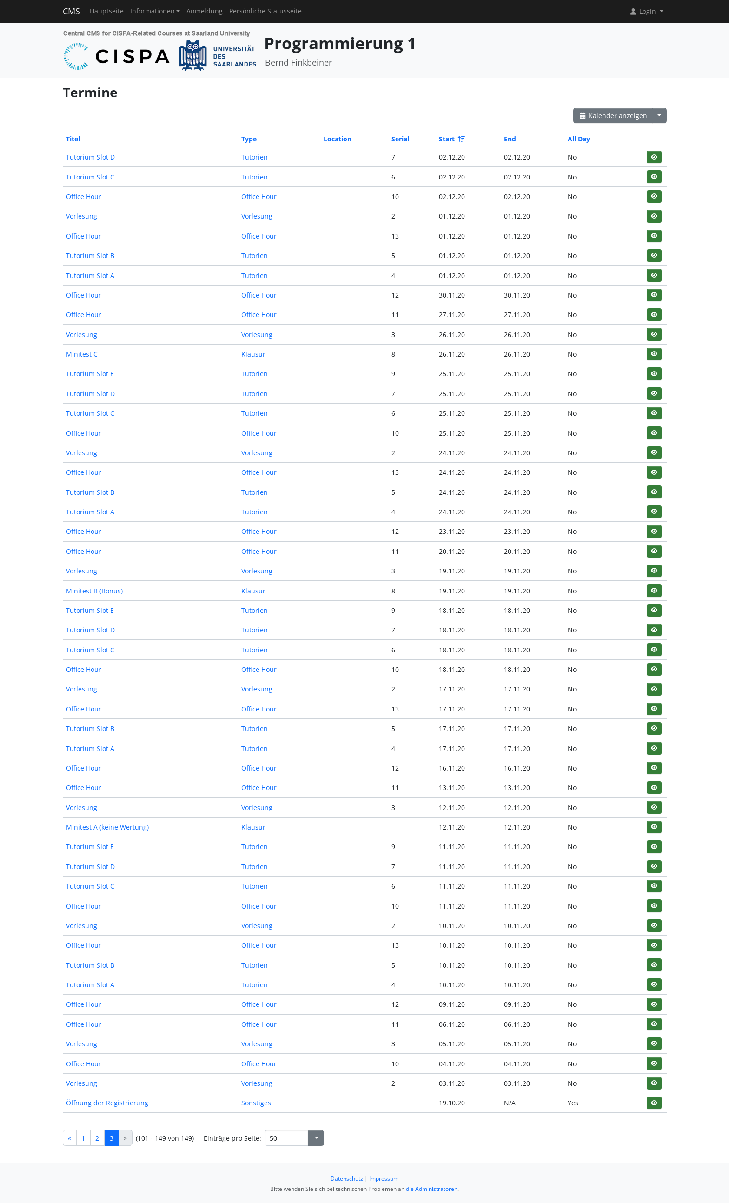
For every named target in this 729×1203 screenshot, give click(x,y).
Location (337, 138)
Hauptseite (107, 11)
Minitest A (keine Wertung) (107, 827)
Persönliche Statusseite (265, 11)
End (510, 138)
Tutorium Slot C (90, 177)
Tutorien (254, 157)
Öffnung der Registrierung (107, 1102)
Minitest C (82, 354)
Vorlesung (81, 216)
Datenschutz (347, 1179)
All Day (579, 138)
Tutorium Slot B (90, 255)
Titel (73, 138)
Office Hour (83, 196)
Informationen (152, 11)
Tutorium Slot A (90, 275)
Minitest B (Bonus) (94, 590)
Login (643, 11)
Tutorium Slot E (90, 373)
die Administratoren (431, 1189)
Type (249, 138)
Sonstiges (256, 1102)
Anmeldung (204, 11)
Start (451, 139)
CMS (71, 11)
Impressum (383, 1179)
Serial (400, 138)
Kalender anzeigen (613, 115)
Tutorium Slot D (90, 157)
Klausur (253, 354)
